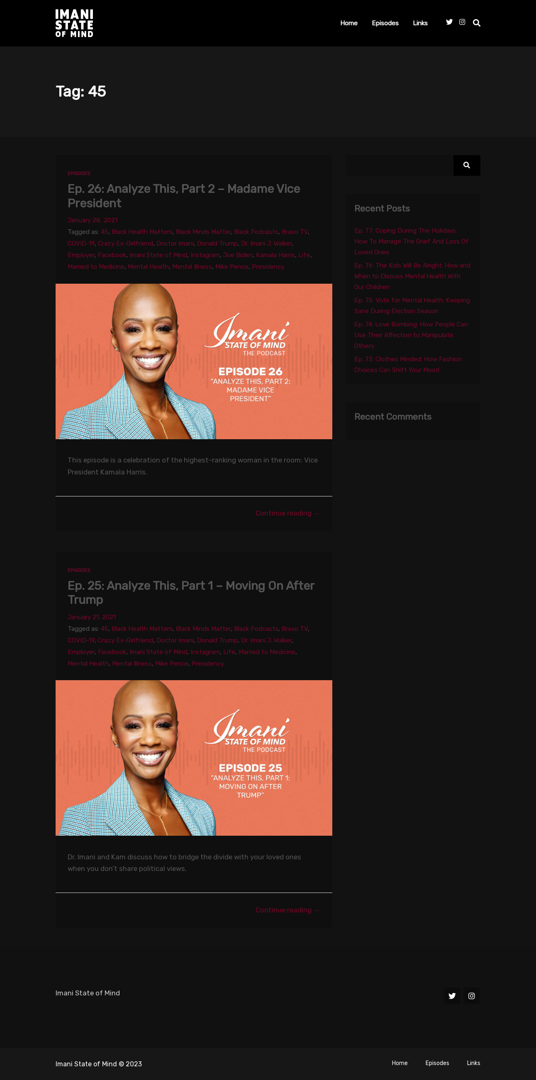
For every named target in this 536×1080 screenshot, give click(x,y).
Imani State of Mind (158, 255)
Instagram (205, 255)
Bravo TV (295, 232)
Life (304, 255)
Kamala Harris (275, 255)
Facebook (112, 255)
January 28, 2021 (92, 220)
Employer (81, 255)
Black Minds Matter (203, 232)
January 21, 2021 (92, 617)
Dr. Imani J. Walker (266, 243)
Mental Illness (192, 266)
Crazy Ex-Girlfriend (125, 243)
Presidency (268, 266)
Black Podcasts (256, 232)
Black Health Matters (142, 232)
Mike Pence (232, 266)
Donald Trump (217, 243)
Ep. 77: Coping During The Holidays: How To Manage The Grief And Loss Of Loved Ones (411, 241)
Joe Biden (238, 255)
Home (349, 23)
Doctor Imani (175, 243)
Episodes (385, 23)
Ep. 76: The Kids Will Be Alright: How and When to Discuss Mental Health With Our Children (412, 276)
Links (420, 23)
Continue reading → (288, 513)
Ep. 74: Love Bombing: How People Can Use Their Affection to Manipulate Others (411, 335)
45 (104, 232)
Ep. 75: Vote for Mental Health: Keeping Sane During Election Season (412, 306)
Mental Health (148, 266)
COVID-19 (81, 243)
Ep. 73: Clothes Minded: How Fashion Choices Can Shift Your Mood (408, 364)
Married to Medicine (96, 266)
